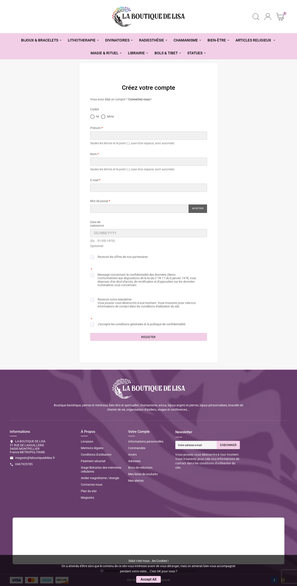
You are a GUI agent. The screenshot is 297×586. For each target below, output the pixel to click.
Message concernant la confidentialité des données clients (147, 280)
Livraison (87, 441)
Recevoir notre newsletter (147, 303)
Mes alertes (136, 480)
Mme (107, 116)
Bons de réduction (140, 467)
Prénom (95, 128)
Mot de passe (99, 201)
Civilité (94, 109)
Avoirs (132, 454)
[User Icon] (267, 16)
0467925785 (24, 464)
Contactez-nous (91, 484)
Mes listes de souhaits (143, 474)
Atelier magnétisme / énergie (100, 478)
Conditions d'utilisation (96, 454)
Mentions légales (92, 448)
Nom (93, 154)
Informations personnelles (145, 441)
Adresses (134, 461)
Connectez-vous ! (139, 99)
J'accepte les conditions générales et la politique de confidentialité (141, 324)
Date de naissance (97, 223)
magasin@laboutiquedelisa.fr (35, 458)
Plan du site (88, 491)
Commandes (136, 448)
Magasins (87, 497)
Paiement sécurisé (93, 461)
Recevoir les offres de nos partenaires (123, 257)
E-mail (94, 180)
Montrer (198, 208)
